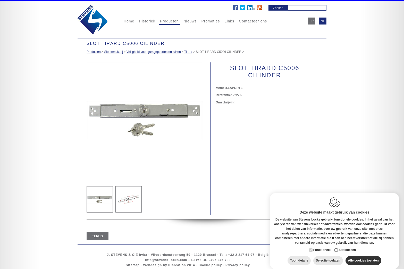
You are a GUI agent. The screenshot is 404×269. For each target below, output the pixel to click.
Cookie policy (210, 265)
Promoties (210, 21)
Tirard (188, 52)
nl (323, 21)
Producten (169, 21)
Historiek (147, 21)
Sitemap (133, 265)
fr (312, 21)
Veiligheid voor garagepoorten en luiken (154, 52)
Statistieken (347, 245)
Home (129, 21)
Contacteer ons (253, 21)
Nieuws (190, 21)
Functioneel (322, 245)
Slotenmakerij (113, 52)
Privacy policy (237, 265)
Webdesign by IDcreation (164, 265)
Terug (97, 236)
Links (229, 21)
